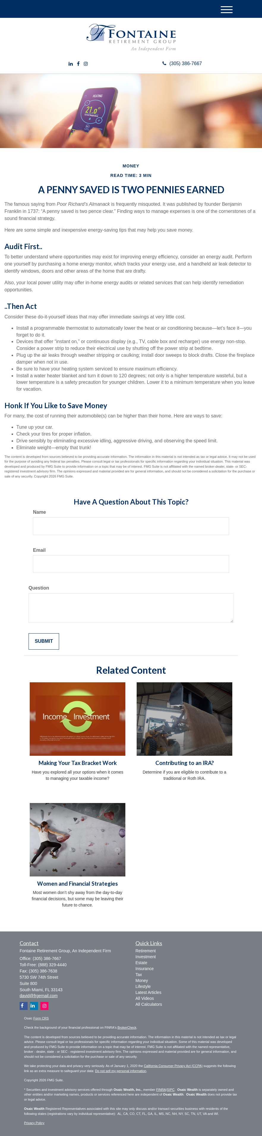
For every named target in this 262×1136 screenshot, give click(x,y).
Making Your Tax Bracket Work (78, 763)
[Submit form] (44, 641)
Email (39, 550)
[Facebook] (78, 64)
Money (141, 980)
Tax (138, 974)
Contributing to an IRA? (184, 763)
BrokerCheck (127, 1027)
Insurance (144, 968)
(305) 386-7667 (182, 63)
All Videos (144, 998)
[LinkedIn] (71, 64)
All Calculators (148, 1004)
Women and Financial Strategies (77, 883)
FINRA (161, 1089)
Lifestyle (143, 986)
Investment (145, 956)
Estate (141, 962)
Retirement (145, 950)
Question (39, 587)
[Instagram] (86, 64)
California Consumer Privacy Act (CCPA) (173, 1066)
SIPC (171, 1089)
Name (39, 512)
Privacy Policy (34, 1123)
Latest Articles (148, 992)
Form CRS (41, 1018)
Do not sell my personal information (120, 1071)
